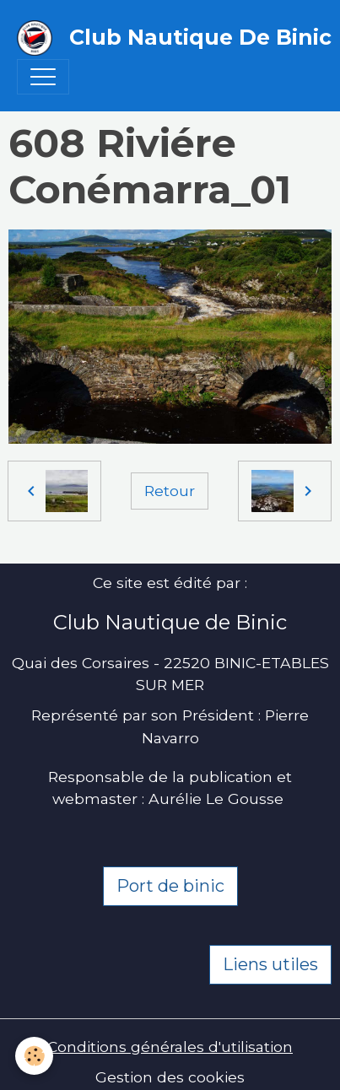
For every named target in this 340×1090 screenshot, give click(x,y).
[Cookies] (34, 1056)
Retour (169, 490)
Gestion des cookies (170, 1077)
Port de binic (170, 886)
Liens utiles (270, 964)
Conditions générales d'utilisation (170, 1046)
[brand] (161, 38)
